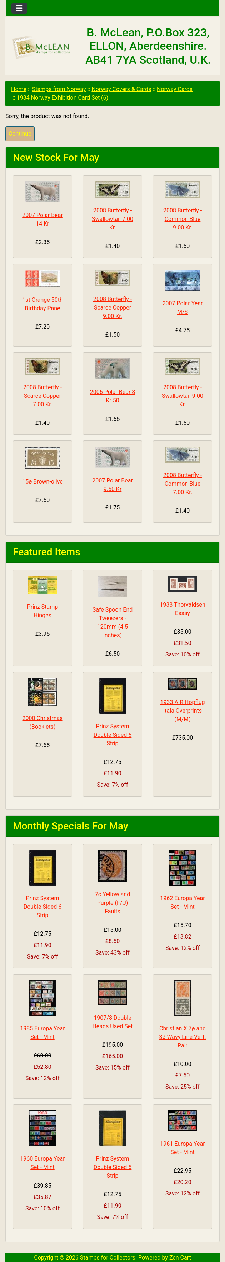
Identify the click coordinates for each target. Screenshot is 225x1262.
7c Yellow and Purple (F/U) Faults (112, 903)
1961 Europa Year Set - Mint (182, 1148)
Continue (20, 133)
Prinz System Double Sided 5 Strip (113, 1167)
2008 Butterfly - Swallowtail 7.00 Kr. (112, 219)
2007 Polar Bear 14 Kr (42, 219)
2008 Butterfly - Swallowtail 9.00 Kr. (182, 396)
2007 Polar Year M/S (182, 307)
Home (18, 89)
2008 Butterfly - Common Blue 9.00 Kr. (182, 219)
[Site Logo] (41, 47)
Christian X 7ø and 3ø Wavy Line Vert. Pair (182, 1037)
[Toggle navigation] (19, 8)
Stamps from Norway (59, 89)
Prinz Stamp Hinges (42, 611)
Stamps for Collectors (107, 1257)
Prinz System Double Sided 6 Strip (113, 735)
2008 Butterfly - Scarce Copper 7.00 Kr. (42, 396)
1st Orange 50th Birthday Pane (42, 304)
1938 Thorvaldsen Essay (182, 609)
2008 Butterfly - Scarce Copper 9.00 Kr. (112, 308)
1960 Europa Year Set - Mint (42, 1163)
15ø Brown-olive (42, 481)
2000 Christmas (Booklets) (42, 722)
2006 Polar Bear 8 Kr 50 (112, 396)
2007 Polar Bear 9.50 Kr (112, 484)
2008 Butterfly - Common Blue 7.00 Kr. (182, 484)
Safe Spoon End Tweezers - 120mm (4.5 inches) (112, 622)
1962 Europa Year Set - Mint (182, 902)
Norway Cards (174, 89)
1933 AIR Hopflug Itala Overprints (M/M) (182, 711)
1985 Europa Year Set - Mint (42, 1032)
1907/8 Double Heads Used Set (112, 1022)
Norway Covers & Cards (121, 89)
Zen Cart (180, 1257)
